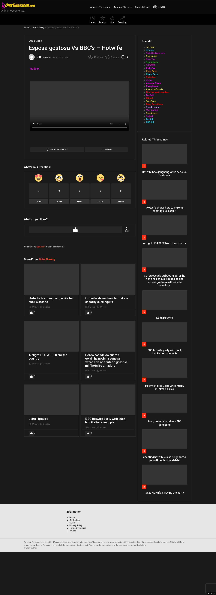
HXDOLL (150, 122)
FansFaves (151, 101)
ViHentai (150, 50)
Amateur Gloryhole (123, 7)
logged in (40, 346)
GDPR (72, 566)
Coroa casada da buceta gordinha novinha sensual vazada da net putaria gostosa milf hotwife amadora (106, 460)
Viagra (149, 80)
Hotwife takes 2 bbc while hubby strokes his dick (164, 387)
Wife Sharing (47, 358)
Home (72, 561)
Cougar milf (151, 56)
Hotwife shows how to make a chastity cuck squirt (106, 399)
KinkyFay (150, 68)
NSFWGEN (151, 65)
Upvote (75, 329)
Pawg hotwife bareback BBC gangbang (164, 423)
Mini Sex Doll (152, 110)
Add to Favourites (59, 249)
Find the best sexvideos (158, 92)
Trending (122, 20)
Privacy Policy (75, 569)
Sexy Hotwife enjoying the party (164, 492)
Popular (102, 20)
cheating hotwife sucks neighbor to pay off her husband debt (164, 458)
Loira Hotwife (38, 518)
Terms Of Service (77, 571)
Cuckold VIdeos (142, 7)
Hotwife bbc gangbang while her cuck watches (51, 399)
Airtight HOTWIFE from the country (48, 456)
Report (108, 249)
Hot (112, 20)
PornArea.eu (152, 113)
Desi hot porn (152, 62)
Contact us (74, 563)
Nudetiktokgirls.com (155, 53)
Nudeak (34, 68)
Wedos (72, 574)
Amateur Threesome (100, 7)
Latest (93, 20)
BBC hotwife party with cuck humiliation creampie (105, 520)
